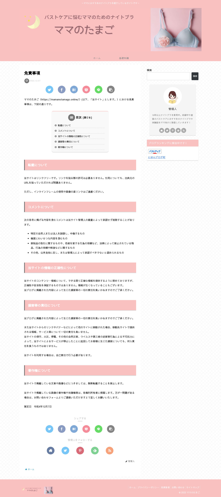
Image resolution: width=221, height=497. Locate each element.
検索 (149, 70)
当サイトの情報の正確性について (74, 136)
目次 (79, 117)
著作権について (65, 147)
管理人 (173, 109)
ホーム (126, 487)
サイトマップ (192, 487)
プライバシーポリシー (144, 487)
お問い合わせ (176, 487)
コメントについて (66, 130)
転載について (64, 125)
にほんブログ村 (156, 157)
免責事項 (162, 487)
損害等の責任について (68, 141)
